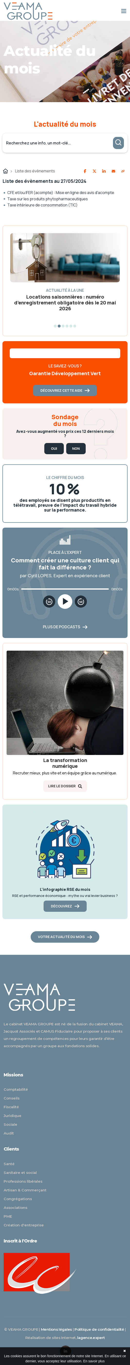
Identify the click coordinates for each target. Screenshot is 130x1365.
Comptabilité (16, 1089)
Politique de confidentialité (99, 1329)
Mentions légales (56, 1329)
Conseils (11, 1098)
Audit (9, 1133)
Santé (9, 1163)
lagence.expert (91, 1337)
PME (8, 1216)
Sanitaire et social (20, 1172)
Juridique (12, 1115)
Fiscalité (11, 1107)
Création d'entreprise (24, 1225)
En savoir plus (94, 1361)
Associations (15, 1207)
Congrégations (18, 1199)
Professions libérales (23, 1181)
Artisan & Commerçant (25, 1190)
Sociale (10, 1124)
